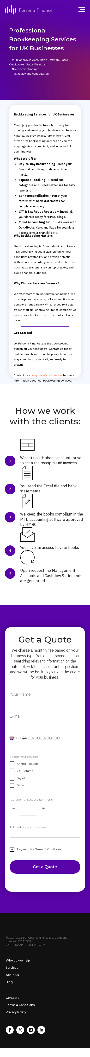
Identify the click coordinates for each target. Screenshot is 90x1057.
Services (12, 967)
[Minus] (14, 808)
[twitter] (20, 1033)
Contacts (12, 998)
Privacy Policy (16, 1012)
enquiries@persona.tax (47, 375)
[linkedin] (41, 1033)
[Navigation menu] (81, 9)
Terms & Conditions (20, 1005)
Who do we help (18, 960)
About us (12, 975)
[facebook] (10, 1033)
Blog (9, 982)
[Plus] (43, 808)
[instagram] (31, 1033)
